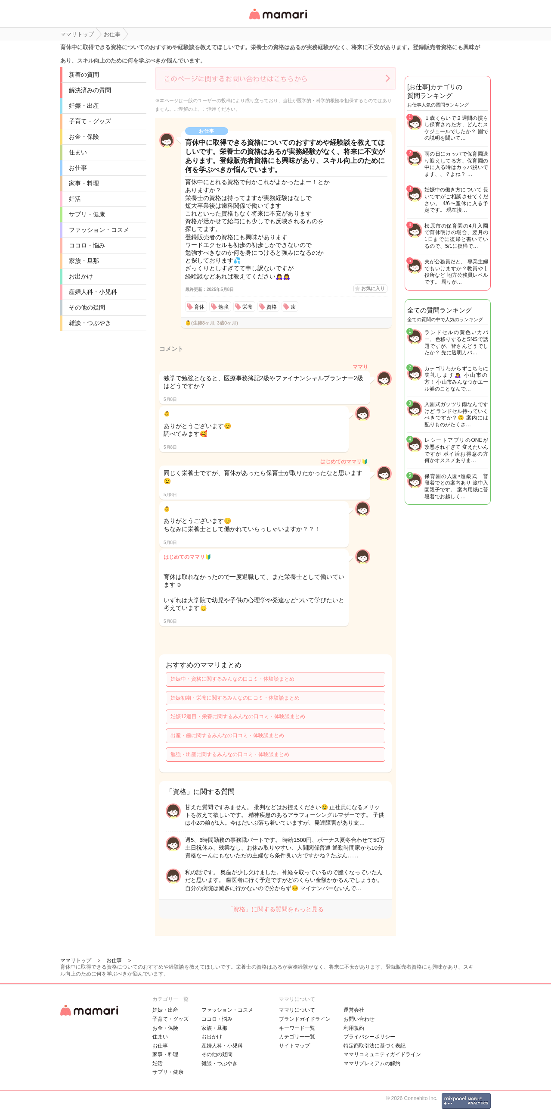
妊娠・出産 (84, 105)
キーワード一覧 (297, 1028)
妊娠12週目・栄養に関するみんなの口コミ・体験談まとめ (237, 716)
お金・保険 (84, 136)
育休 (199, 307)
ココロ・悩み (87, 245)
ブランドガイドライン (305, 1019)
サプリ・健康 (87, 214)
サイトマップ (294, 1046)
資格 (271, 307)
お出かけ (81, 276)
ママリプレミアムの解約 (372, 1063)
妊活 (75, 198)
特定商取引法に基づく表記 (375, 1046)
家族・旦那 (84, 260)
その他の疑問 (87, 307)
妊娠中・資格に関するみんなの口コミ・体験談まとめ (232, 679)
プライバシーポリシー (369, 1037)
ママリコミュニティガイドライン (382, 1054)
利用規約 (354, 1028)
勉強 (223, 307)
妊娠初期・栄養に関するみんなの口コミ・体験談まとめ (235, 698)
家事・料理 (84, 183)
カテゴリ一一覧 (297, 1037)
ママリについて (297, 1010)
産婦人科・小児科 (93, 291)
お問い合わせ (359, 1019)
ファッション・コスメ (99, 229)
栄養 (247, 307)
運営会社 (354, 1010)
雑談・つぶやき (90, 322)
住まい (78, 152)
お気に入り (373, 288)
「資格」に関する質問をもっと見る (275, 909)
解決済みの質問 (90, 90)
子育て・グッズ (90, 121)
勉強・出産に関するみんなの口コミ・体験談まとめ (229, 754)
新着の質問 (84, 74)
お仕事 (78, 167)
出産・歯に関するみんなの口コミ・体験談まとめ (227, 735)
